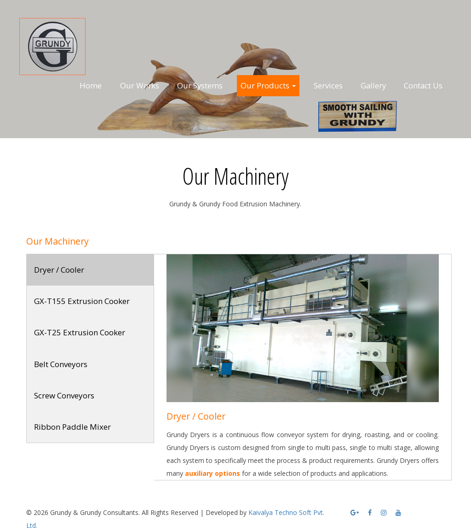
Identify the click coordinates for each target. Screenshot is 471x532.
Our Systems (200, 85)
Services (328, 85)
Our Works (139, 85)
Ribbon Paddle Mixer (72, 426)
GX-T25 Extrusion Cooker (79, 332)
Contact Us (423, 85)
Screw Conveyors (64, 395)
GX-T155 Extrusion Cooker (82, 301)
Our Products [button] (268, 85)
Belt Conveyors (60, 364)
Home (91, 85)
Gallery (373, 85)
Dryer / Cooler (59, 269)
